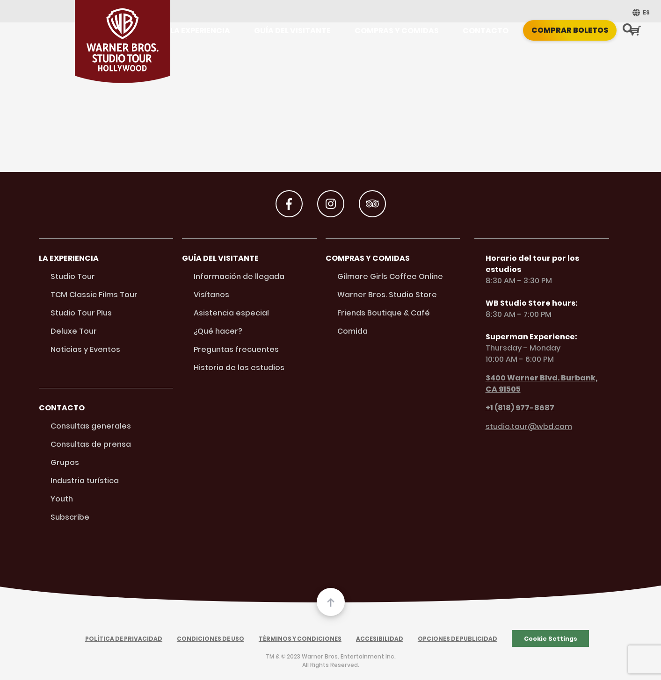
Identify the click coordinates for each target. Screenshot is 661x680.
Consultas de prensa (91, 444)
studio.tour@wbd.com (523, 426)
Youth (62, 499)
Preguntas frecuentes (236, 349)
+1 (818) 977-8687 (514, 407)
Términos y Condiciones (300, 639)
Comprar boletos (570, 30)
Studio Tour (73, 276)
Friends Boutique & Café (383, 313)
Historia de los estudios (239, 367)
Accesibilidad (379, 639)
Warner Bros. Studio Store (387, 294)
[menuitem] (640, 12)
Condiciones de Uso (210, 639)
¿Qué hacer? (218, 331)
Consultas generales (91, 426)
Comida (352, 331)
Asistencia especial (231, 313)
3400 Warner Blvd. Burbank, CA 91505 (535, 383)
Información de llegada (239, 276)
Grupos (65, 462)
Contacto (485, 30)
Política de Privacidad (123, 639)
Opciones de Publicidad (457, 639)
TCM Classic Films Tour (94, 294)
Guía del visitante (292, 30)
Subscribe (70, 517)
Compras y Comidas (397, 30)
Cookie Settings (550, 639)
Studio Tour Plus (81, 313)
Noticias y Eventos (85, 349)
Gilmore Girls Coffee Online (390, 276)
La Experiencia (200, 30)
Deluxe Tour (74, 331)
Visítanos (211, 294)
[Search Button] (628, 29)
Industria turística (85, 480)
